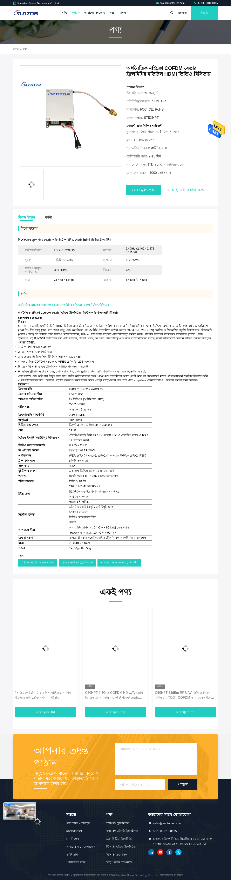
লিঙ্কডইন (151, 852)
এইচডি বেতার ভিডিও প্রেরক (37, 562)
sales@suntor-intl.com (170, 3)
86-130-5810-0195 (205, 3)
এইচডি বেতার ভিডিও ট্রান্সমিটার (119, 562)
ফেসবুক (169, 852)
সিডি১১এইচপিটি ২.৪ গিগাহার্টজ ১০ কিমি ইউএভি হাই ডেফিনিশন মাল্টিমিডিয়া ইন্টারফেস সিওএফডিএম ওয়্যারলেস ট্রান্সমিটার (43, 695)
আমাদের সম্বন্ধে (94, 12)
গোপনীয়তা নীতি (76, 862)
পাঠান (183, 784)
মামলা (123, 12)
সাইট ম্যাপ (72, 854)
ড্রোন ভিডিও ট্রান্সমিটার (119, 839)
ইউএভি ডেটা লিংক (117, 854)
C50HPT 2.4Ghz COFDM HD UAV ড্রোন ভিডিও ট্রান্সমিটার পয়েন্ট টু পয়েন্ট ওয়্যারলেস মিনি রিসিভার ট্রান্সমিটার (115, 695)
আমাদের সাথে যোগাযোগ (80, 846)
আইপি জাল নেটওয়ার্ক (119, 862)
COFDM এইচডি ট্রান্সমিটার (122, 831)
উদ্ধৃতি (204, 12)
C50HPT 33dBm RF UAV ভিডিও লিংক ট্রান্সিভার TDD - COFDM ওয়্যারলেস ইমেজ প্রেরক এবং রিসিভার (184, 695)
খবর (112, 12)
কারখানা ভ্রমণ (74, 831)
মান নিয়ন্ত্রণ (72, 839)
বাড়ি (64, 12)
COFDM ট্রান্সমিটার (117, 823)
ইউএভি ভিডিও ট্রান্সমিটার (121, 846)
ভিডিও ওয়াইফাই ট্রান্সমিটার (77, 562)
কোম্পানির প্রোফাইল (78, 823)
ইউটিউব (160, 852)
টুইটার (178, 852)
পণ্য (75, 12)
